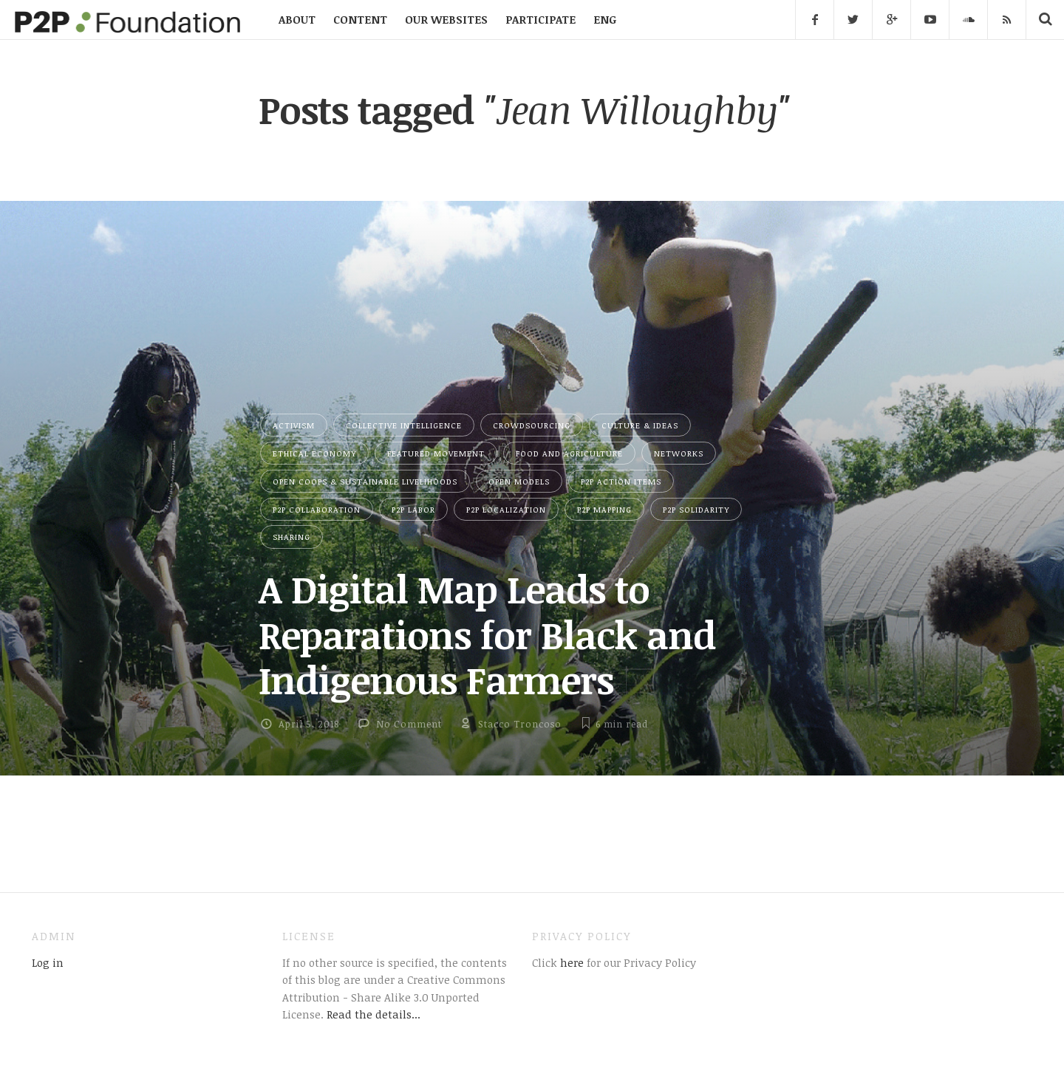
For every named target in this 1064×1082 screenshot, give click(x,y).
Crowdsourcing (531, 425)
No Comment (409, 723)
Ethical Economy (314, 453)
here (570, 962)
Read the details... (373, 1014)
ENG (604, 19)
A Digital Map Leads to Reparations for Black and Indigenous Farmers (487, 634)
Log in (48, 962)
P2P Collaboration (317, 509)
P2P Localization (506, 509)
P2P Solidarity (696, 509)
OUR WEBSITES (446, 19)
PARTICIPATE (540, 19)
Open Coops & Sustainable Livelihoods (365, 481)
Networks (678, 453)
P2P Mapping (604, 509)
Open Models (519, 481)
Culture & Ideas (639, 425)
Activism (294, 425)
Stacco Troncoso (520, 723)
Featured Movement (436, 453)
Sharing (291, 536)
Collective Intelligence (404, 425)
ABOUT (297, 19)
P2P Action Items (621, 481)
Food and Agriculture (569, 453)
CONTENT (360, 19)
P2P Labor (413, 509)
